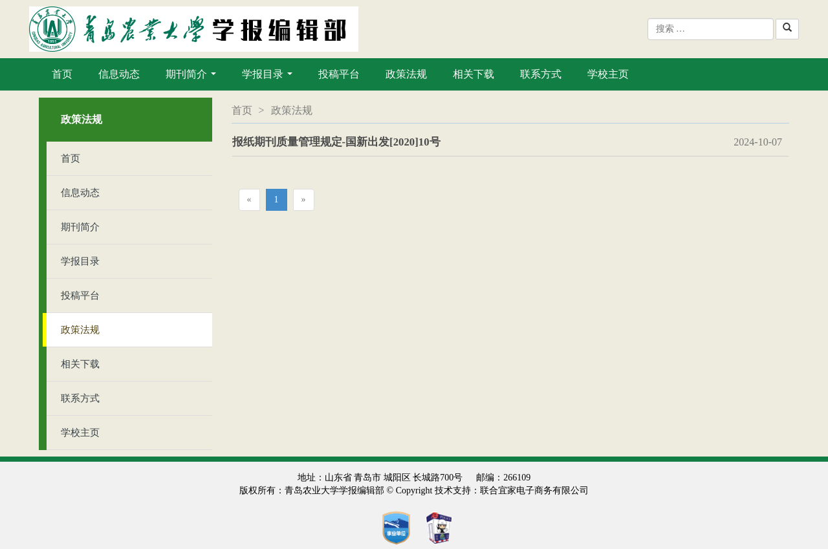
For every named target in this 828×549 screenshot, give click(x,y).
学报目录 (270, 78)
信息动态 (119, 74)
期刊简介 (193, 78)
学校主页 (608, 74)
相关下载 (473, 74)
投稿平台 (339, 74)
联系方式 (540, 74)
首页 (62, 74)
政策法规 (406, 74)
